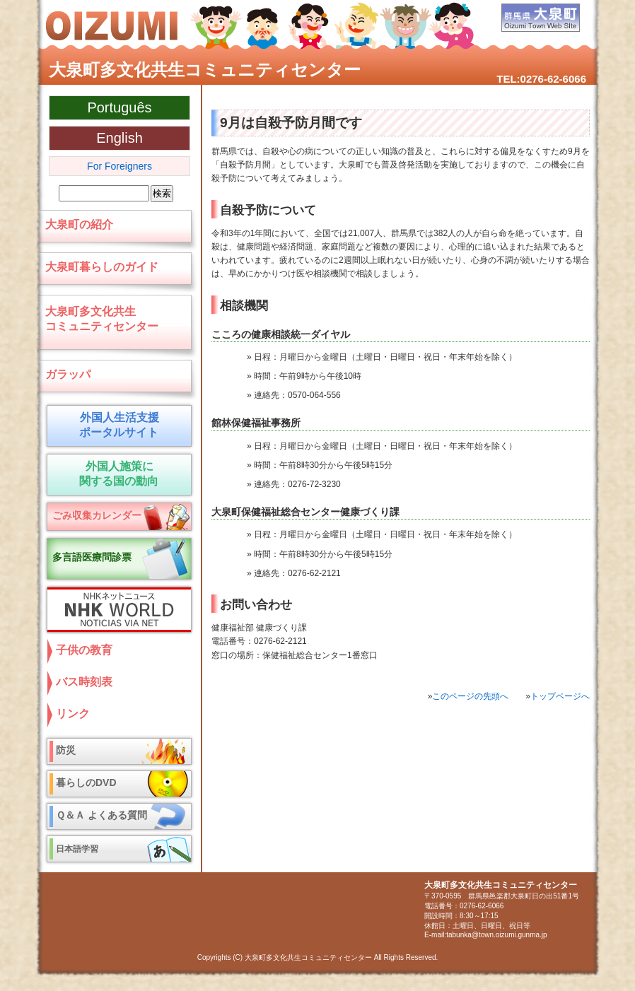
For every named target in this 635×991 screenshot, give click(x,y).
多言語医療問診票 (92, 557)
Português (119, 107)
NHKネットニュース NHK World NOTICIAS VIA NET (116, 609)
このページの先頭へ (470, 696)
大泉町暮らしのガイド (101, 267)
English (119, 138)
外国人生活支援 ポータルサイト (116, 424)
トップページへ (560, 696)
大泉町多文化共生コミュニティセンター (205, 69)
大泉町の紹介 (79, 224)
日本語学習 (77, 849)
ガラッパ (68, 374)
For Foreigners (119, 166)
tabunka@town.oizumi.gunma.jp (496, 935)
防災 (66, 750)
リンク (73, 714)
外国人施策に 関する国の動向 (116, 473)
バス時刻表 (84, 682)
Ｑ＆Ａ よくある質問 (101, 815)
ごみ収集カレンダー (96, 515)
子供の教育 (84, 650)
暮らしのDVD (86, 782)
